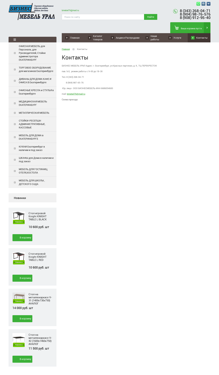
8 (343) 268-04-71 (195, 10)
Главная (75, 37)
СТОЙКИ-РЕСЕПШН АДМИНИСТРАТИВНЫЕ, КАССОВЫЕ (32, 124)
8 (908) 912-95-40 (195, 17)
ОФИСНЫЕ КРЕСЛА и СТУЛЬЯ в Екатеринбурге (36, 92)
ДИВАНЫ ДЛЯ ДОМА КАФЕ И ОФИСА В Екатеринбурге (35, 80)
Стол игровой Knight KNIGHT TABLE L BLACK (38, 216)
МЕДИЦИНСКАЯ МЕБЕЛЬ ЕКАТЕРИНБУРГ (33, 103)
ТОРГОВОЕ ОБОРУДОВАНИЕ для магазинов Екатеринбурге (36, 69)
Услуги (177, 37)
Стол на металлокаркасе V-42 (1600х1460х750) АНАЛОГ (40, 339)
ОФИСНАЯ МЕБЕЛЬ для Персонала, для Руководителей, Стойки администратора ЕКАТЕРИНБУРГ (32, 52)
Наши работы (155, 37)
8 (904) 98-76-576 (195, 14)
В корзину (25, 237)
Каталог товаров (97, 37)
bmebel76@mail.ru (70, 10)
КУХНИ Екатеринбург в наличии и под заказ (32, 148)
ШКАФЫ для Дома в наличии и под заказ (36, 159)
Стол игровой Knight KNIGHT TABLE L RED (38, 257)
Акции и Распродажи (127, 37)
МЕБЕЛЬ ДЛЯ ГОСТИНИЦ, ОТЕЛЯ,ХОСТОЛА (33, 171)
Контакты (202, 37)
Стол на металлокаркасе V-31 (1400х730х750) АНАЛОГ (40, 299)
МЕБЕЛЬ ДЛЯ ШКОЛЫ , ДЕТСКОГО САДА (32, 182)
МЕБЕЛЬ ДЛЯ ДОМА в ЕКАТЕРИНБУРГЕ (31, 137)
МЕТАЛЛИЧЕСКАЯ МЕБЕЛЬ (34, 112)
